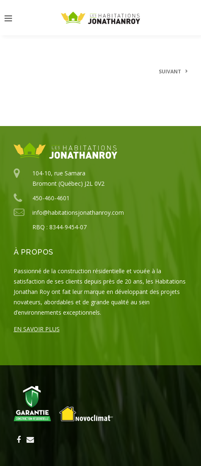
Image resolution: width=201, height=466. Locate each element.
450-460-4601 (51, 198)
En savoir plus (37, 329)
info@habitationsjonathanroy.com (78, 212)
